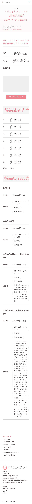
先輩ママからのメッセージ (11, 452)
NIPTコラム (7, 449)
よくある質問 (8, 447)
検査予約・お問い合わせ (16, 97)
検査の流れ (7, 439)
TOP (4, 26)
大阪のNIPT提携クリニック (9, 27)
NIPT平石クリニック (6, 2)
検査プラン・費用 (9, 442)
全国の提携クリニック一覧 (14, 26)
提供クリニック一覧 (9, 444)
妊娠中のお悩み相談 (9, 455)
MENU (29, 2)
